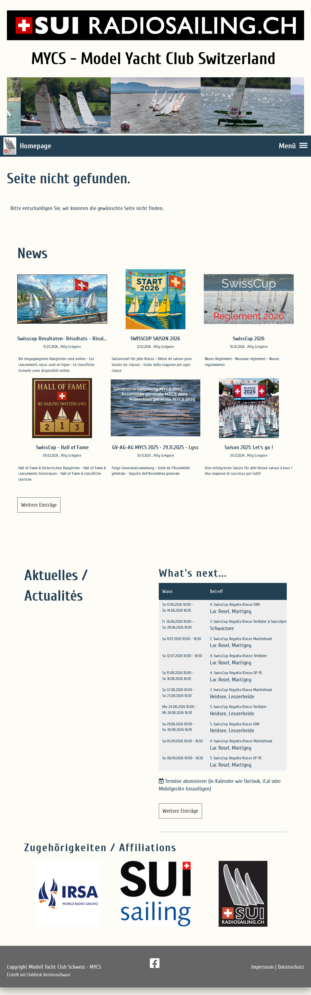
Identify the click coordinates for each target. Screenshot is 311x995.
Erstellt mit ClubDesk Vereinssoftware (39, 974)
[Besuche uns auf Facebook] (154, 963)
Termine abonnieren (186, 781)
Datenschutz (291, 967)
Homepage (35, 145)
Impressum (262, 967)
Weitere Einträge (39, 505)
